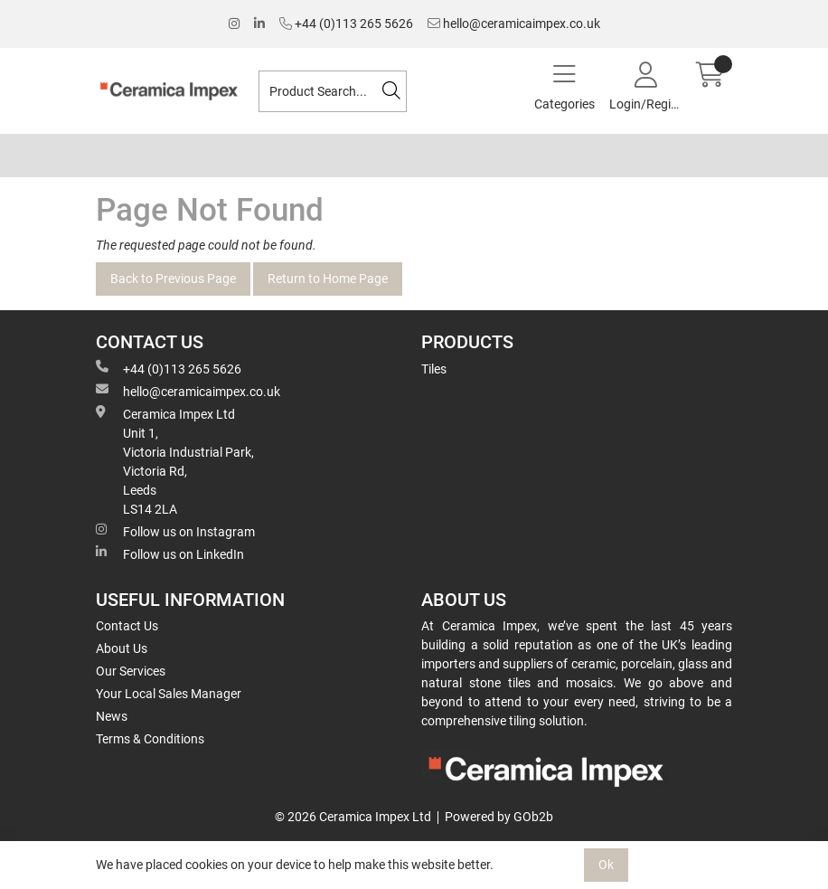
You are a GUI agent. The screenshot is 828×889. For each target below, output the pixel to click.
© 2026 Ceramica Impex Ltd (353, 816)
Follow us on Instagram (175, 531)
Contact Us (127, 626)
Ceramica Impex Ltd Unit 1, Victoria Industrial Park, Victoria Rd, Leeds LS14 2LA (175, 460)
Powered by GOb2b (499, 816)
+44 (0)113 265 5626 (346, 23)
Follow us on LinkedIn (170, 553)
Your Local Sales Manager (168, 693)
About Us (121, 648)
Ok (606, 864)
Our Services (130, 671)
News (111, 716)
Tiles (434, 369)
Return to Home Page (328, 278)
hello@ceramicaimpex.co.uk (514, 23)
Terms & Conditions (150, 739)
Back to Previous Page (173, 278)
